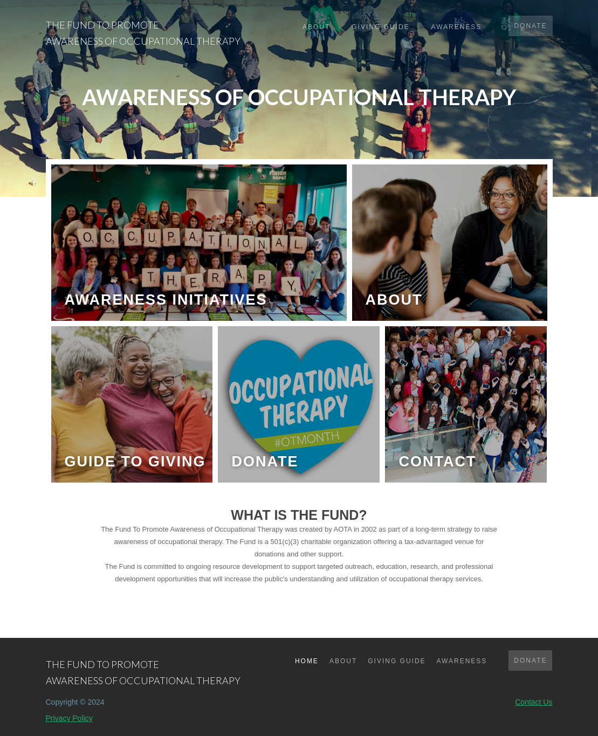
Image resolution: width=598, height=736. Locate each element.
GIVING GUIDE (396, 661)
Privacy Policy (69, 718)
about (343, 661)
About (316, 27)
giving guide (380, 27)
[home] (143, 30)
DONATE (530, 660)
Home (307, 661)
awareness (456, 27)
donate (530, 26)
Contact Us (533, 702)
